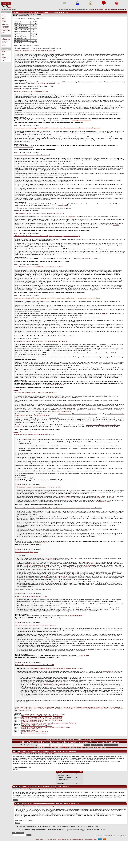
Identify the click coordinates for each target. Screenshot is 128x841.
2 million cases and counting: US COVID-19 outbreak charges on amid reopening (39, 213)
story (37, 305)
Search (4, 21)
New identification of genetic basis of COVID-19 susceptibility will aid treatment (38, 267)
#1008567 (50, 806)
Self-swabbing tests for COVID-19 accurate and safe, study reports (34, 50)
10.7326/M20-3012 (83, 655)
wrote (104, 313)
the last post (48, 558)
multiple (63, 216)
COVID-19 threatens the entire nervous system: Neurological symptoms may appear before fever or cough (47, 236)
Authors (4, 20)
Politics (4, 45)
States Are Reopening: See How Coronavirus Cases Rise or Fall (34, 665)
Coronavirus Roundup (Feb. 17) (31, 728)
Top (91, 742)
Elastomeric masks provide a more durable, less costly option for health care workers (40, 341)
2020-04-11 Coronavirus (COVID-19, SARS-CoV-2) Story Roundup (42, 716)
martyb (20, 14)
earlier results (43, 566)
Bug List (4, 57)
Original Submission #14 (92, 708)
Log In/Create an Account (79, 742)
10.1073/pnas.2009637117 (40, 542)
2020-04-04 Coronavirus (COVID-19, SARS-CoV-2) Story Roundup (42, 717)
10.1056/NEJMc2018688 (75, 615)
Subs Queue (5, 27)
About (3, 14)
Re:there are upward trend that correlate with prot (41, 751)
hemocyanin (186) (20, 789)
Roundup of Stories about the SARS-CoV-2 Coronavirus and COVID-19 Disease (46, 727)
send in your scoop (97, 9)
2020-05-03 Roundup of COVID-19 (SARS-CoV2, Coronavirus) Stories (43, 714)
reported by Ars (54, 418)
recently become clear (110, 671)
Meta (3, 44)
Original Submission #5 (75, 707)
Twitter (3, 51)
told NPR (116, 225)
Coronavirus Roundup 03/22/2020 (32, 721)
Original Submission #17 (25, 710)
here (45, 576)
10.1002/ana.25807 (91, 259)
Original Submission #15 (106, 708)
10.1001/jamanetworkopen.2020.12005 (47, 83)
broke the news (90, 562)
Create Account (6, 30)
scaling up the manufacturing (80, 566)
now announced (60, 576)
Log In (3, 32)
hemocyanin (72, 829)
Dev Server (5, 59)
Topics (3, 18)
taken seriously (80, 573)
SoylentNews (6, 4)
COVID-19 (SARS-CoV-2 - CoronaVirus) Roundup (37, 726)
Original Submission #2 (35, 707)
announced (44, 301)
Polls (3, 23)
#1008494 (48, 753)
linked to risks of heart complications (59, 411)
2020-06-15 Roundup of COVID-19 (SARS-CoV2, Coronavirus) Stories (40, 12)
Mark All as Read (97, 745)
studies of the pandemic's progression (102, 497)
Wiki (3, 54)
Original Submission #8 (116, 707)
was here (67, 559)
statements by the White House (53, 684)
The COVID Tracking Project (30, 668)
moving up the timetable (32, 565)
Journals (4, 17)
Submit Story (5, 26)
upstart (16, 45)
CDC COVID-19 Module (68, 668)
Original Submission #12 (63, 708)
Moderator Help (18, 832)
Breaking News (6, 39)
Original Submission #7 (102, 707)
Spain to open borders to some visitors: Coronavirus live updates (34, 434)
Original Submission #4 (62, 707)
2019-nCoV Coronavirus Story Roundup (34, 733)
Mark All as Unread (111, 745)
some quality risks (104, 501)
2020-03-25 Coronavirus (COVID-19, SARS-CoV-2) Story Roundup (42, 720)
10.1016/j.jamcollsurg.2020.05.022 (53, 384)
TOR (3, 60)
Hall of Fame (5, 24)
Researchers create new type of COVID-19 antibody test (31, 91)
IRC (3, 53)
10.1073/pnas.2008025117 (61, 205)
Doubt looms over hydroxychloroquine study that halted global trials (35, 392)
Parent (16, 769)
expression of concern (54, 396)
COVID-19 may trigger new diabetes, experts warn (31, 596)
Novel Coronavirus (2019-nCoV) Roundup (35, 731)
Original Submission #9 (21, 708)
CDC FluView (79, 668)
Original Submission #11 (49, 708)
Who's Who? (5, 56)
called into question (65, 497)
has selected (89, 565)
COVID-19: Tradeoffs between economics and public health (32, 155)
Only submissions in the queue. (115, 9)
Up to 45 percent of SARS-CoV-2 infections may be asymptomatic (35, 625)
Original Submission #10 (35, 708)
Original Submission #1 (21, 707)
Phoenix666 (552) (19, 753)
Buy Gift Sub (5, 29)
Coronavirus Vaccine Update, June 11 (26, 552)
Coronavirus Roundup (28, 730)
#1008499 (48, 789)
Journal (53, 753)
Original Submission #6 (89, 707)
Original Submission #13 (77, 708)
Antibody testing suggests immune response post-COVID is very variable (37, 487)
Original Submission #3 (48, 707)
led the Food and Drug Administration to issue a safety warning (77, 414)
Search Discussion (112, 742)
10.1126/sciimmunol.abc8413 (81, 120)
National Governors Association (50, 668)
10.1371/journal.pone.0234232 (23, 147)
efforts (73, 216)
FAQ (3, 15)
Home (37, 839)
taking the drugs (75, 405)
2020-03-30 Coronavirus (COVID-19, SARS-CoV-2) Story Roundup (42, 718)
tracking (68, 216)
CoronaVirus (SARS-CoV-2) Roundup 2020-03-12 (37, 724)
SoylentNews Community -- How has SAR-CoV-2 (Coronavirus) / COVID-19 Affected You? (49, 723)
